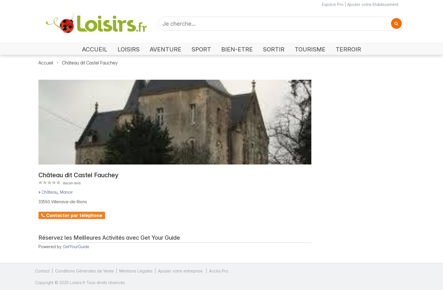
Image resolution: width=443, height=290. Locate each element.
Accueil (45, 63)
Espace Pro (333, 4)
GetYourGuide (76, 246)
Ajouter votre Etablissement (372, 4)
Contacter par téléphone (71, 215)
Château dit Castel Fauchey (90, 63)
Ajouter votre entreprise (181, 271)
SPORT (201, 49)
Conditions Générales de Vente (84, 271)
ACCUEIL (94, 49)
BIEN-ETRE (237, 49)
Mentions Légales (136, 271)
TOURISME (310, 49)
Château (50, 192)
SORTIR (274, 49)
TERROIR (348, 49)
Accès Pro (218, 271)
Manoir (66, 192)
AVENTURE (165, 49)
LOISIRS (129, 49)
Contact (42, 271)
